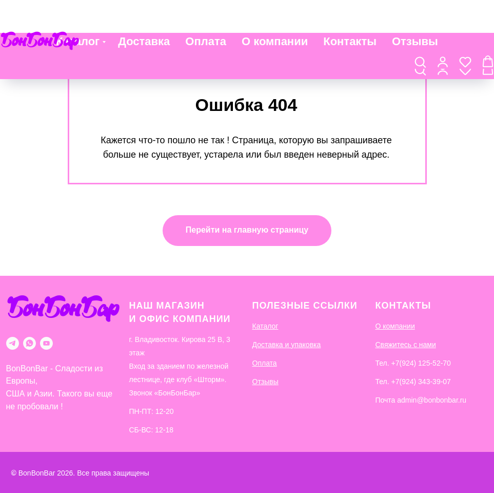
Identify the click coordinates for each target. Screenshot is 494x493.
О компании (275, 11)
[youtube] (46, 343)
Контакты (350, 11)
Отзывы (415, 11)
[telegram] (12, 343)
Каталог (78, 11)
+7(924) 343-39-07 (421, 381)
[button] (420, 36)
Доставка (144, 11)
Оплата (205, 11)
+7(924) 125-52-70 (421, 363)
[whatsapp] (29, 343)
